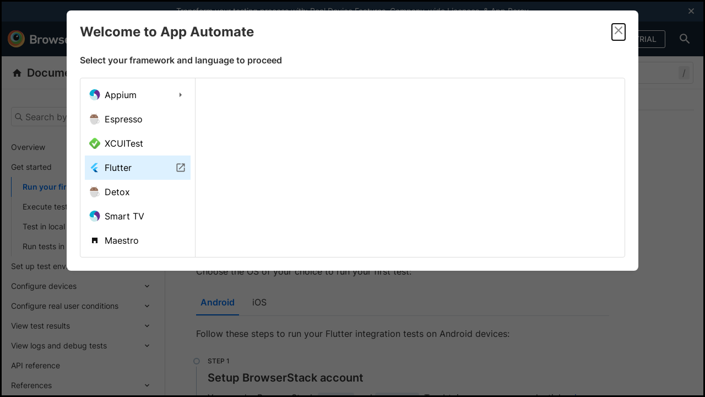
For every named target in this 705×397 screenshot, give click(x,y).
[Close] (618, 32)
